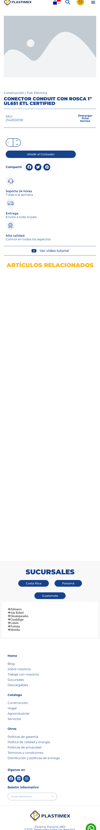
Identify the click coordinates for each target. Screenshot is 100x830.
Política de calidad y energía (29, 722)
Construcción (14, 108)
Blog (11, 643)
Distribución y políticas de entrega (34, 738)
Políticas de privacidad (24, 727)
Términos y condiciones (25, 732)
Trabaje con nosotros (23, 654)
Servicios (14, 699)
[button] (67, 17)
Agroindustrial (18, 693)
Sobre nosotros (19, 649)
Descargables (18, 665)
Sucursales (16, 659)
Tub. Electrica (37, 108)
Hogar (12, 688)
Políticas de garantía (23, 716)
